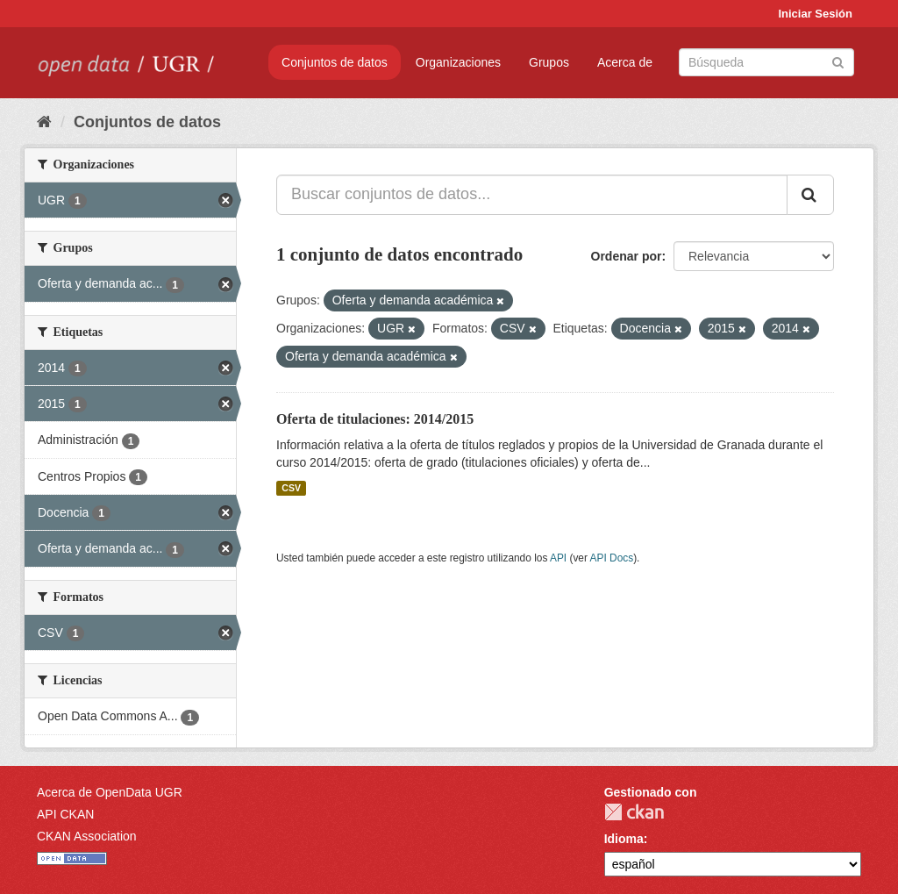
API (558, 558)
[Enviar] (837, 61)
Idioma (624, 839)
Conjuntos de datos (335, 62)
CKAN (634, 812)
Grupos (549, 62)
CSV (291, 488)
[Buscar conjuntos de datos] (766, 62)
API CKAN (65, 814)
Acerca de (624, 62)
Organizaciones (458, 62)
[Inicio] (44, 122)
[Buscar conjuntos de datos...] (532, 195)
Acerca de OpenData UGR (109, 792)
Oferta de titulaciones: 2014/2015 (375, 418)
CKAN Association (87, 836)
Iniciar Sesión (815, 13)
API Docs (612, 558)
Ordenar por (626, 256)
